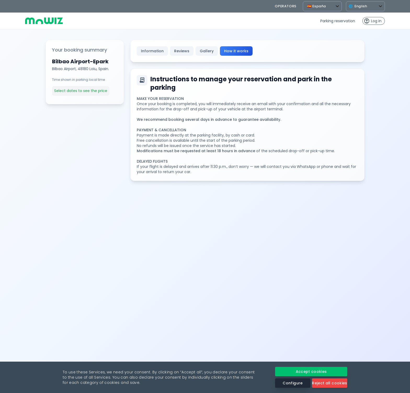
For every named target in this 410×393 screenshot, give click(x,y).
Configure (293, 383)
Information (152, 51)
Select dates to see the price (80, 90)
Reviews (181, 51)
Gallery (207, 51)
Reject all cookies (329, 383)
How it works (236, 51)
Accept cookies (311, 371)
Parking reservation (337, 21)
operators (286, 6)
